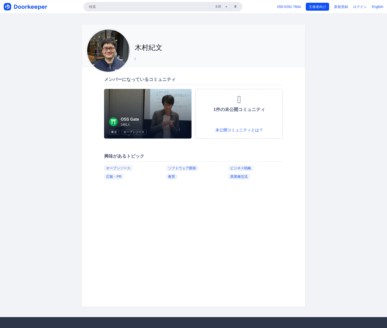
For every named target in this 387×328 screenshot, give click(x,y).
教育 (171, 177)
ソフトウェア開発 (182, 168)
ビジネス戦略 (240, 168)
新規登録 (341, 7)
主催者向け (317, 7)
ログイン (360, 7)
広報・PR (113, 177)
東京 (114, 132)
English (377, 7)
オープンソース (133, 132)
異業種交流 (239, 177)
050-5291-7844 (289, 7)
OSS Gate (130, 119)
